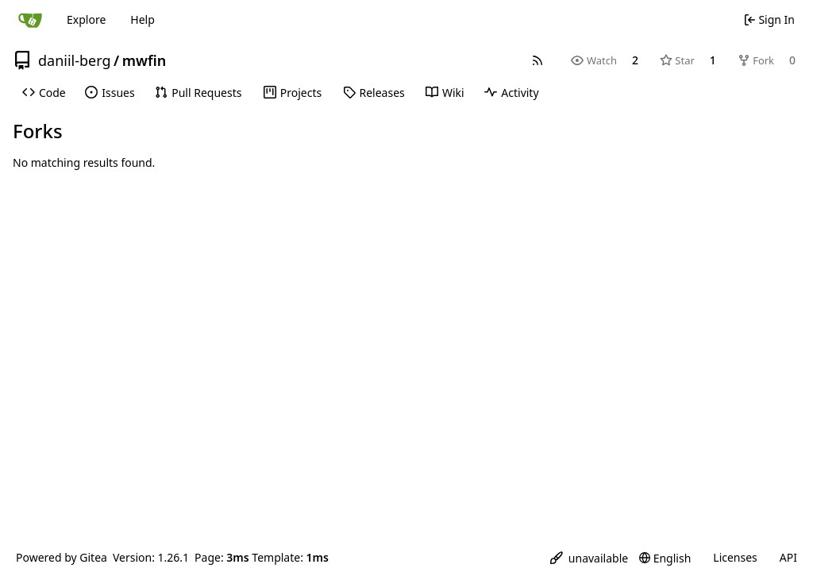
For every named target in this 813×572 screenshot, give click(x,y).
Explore (86, 19)
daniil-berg (74, 60)
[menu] (589, 558)
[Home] (30, 20)
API (788, 557)
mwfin (144, 60)
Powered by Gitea (61, 557)
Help (142, 19)
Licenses (735, 557)
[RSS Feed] (537, 60)
